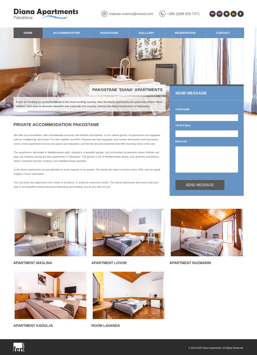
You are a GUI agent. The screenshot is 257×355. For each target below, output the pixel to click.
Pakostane (109, 32)
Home (28, 32)
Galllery (146, 32)
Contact (223, 32)
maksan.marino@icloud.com (131, 14)
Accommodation (66, 32)
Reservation (185, 32)
